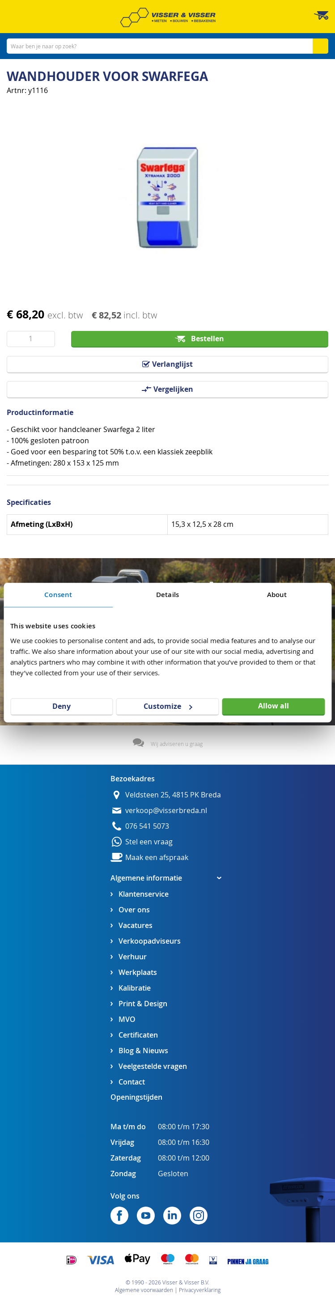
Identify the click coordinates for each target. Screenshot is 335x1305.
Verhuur (133, 957)
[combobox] (167, 46)
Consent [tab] (58, 594)
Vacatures (136, 925)
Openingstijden (136, 1097)
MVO (127, 1019)
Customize (168, 706)
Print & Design (143, 1003)
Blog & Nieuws (143, 1050)
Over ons (134, 910)
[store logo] (168, 17)
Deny (61, 706)
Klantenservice (144, 894)
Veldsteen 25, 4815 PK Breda (173, 795)
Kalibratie (135, 988)
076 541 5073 (147, 826)
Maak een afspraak (156, 857)
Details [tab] (167, 594)
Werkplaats (138, 972)
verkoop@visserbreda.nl (166, 810)
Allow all (273, 706)
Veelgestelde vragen (153, 1066)
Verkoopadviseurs (150, 941)
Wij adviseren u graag (177, 743)
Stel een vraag (149, 842)
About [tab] (277, 594)
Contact (132, 1082)
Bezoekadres (132, 779)
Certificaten (138, 1035)
